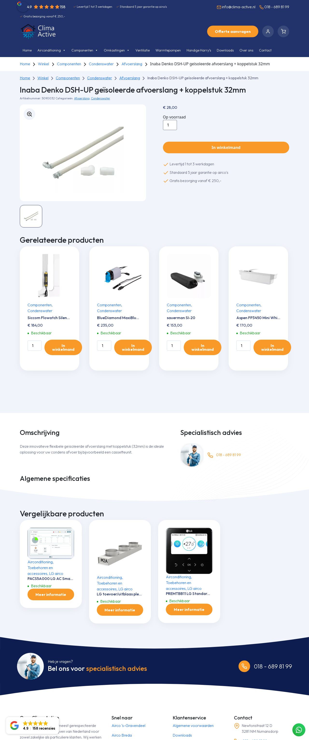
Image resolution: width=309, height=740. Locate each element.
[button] (32, 725)
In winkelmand (226, 147)
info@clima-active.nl (236, 6)
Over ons (246, 50)
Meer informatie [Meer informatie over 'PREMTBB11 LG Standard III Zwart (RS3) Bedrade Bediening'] (189, 609)
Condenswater (101, 63)
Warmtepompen (168, 50)
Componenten (84, 50)
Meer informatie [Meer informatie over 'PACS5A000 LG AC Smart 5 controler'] (50, 594)
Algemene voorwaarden (193, 725)
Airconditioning (51, 50)
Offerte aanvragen (233, 31)
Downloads (225, 50)
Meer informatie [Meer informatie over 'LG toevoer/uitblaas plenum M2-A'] (120, 610)
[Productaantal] (170, 125)
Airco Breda (122, 735)
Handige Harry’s (199, 50)
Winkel (43, 63)
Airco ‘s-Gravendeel (128, 725)
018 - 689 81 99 (274, 6)
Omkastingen (117, 50)
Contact (265, 50)
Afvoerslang (131, 63)
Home (27, 50)
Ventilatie (142, 50)
